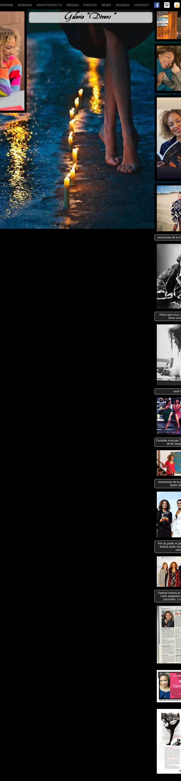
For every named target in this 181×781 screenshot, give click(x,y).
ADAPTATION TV (49, 5)
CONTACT (141, 5)
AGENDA (122, 5)
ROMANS (25, 5)
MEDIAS (72, 5)
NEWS (106, 5)
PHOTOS (90, 5)
